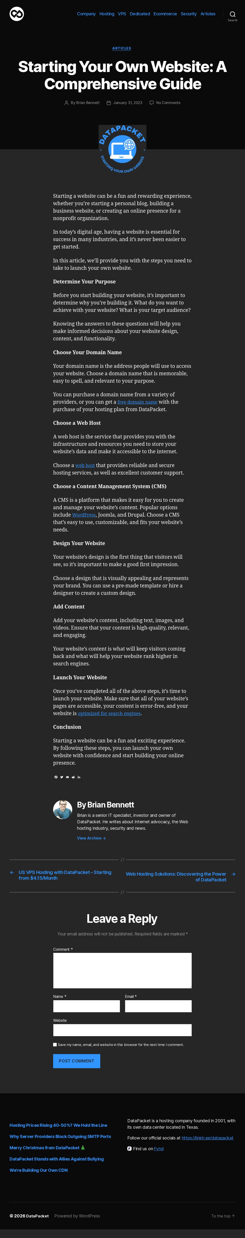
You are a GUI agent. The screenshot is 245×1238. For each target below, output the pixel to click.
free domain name (139, 410)
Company (86, 17)
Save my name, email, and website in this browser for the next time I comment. (121, 1053)
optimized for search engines (112, 721)
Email (131, 1005)
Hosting (107, 17)
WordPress (85, 523)
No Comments (169, 111)
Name (59, 1005)
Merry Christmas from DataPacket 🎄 (47, 1156)
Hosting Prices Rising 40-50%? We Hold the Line (58, 1133)
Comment (63, 958)
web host (86, 473)
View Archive (91, 846)
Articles (208, 17)
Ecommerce (165, 17)
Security (189, 17)
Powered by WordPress (78, 1224)
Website (60, 1029)
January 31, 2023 (127, 111)
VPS (122, 17)
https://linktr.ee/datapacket (208, 1146)
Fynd (158, 1157)
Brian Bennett (87, 111)
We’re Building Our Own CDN (38, 1178)
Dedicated (140, 17)
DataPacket (38, 1224)
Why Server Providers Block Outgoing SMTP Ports (60, 1145)
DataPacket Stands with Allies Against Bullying (57, 1167)
